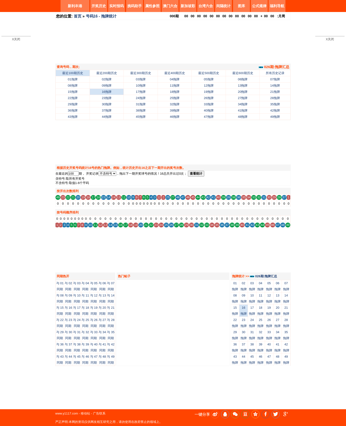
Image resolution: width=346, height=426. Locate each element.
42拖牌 (275, 110)
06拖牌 (242, 79)
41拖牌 (242, 110)
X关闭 (16, 39)
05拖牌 (208, 79)
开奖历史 (99, 6)
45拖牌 (140, 116)
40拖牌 (208, 110)
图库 (241, 6)
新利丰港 (75, 6)
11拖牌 (174, 85)
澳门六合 (170, 6)
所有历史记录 (275, 73)
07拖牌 (275, 79)
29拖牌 (72, 104)
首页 (77, 16)
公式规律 (259, 6)
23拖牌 (106, 98)
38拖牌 (140, 110)
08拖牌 (72, 85)
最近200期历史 (106, 73)
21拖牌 (275, 92)
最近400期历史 (174, 73)
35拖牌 (275, 104)
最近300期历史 (140, 73)
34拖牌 (242, 104)
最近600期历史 (242, 73)
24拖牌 (140, 98)
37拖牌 (106, 110)
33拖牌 (208, 104)
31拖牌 (140, 104)
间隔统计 (223, 6)
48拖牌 (242, 116)
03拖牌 (140, 79)
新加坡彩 (188, 6)
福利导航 (277, 6)
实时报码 (116, 6)
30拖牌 (106, 104)
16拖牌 (106, 92)
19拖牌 (208, 92)
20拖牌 (242, 92)
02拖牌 (106, 79)
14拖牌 (275, 85)
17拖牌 (140, 92)
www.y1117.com (66, 413)
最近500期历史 (208, 73)
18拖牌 (174, 92)
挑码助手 (134, 6)
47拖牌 (208, 116)
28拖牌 (275, 98)
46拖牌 (174, 116)
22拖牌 (72, 98)
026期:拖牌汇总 (274, 67)
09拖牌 (106, 85)
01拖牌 (72, 79)
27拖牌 (242, 98)
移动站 (85, 413)
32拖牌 (174, 104)
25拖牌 (174, 98)
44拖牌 (106, 116)
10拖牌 (140, 85)
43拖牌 (72, 116)
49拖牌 (275, 116)
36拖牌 (72, 110)
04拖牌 (174, 79)
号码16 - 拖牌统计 (101, 16)
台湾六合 (205, 6)
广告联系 (99, 413)
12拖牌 (208, 85)
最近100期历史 (72, 73)
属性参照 (152, 6)
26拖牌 (208, 98)
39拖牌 (174, 110)
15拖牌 (72, 92)
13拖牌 (242, 85)
